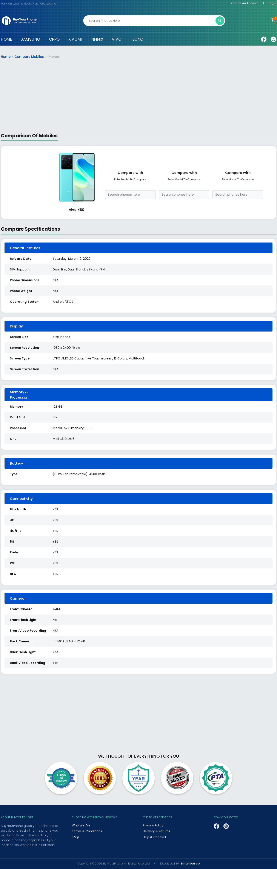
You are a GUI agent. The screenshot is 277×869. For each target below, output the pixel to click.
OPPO (54, 39)
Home (6, 56)
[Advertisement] (138, 96)
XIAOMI (75, 39)
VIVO (116, 39)
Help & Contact (154, 837)
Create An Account (244, 3)
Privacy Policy (153, 825)
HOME (6, 39)
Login (272, 3)
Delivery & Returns (156, 831)
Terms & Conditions (87, 831)
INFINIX (97, 39)
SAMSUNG (30, 39)
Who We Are (81, 825)
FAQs (75, 837)
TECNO (136, 39)
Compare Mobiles (29, 56)
